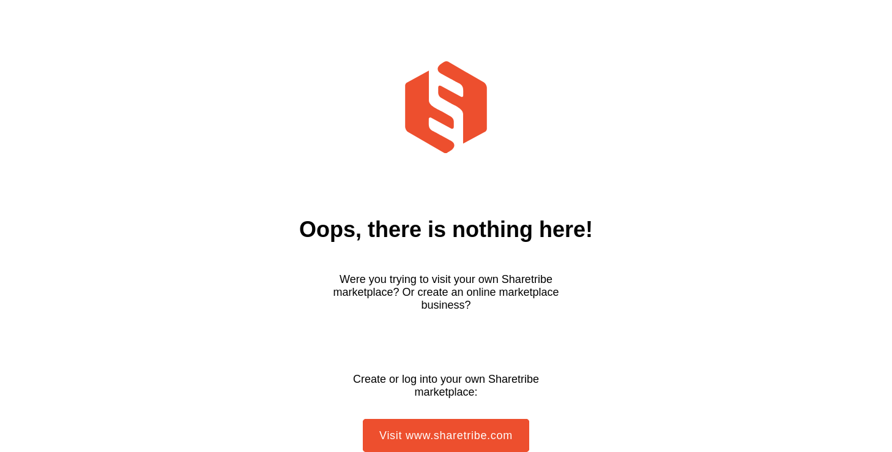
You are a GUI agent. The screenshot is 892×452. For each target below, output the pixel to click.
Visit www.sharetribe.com (446, 435)
